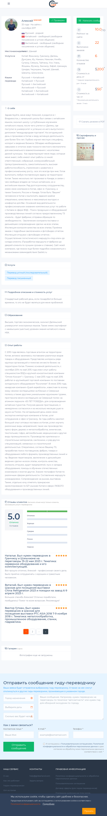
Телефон (78, 729)
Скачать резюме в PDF (89, 121)
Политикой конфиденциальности (25, 804)
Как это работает (11, 781)
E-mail (42, 729)
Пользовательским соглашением (76, 744)
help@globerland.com (40, 776)
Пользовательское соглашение (70, 783)
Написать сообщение (89, 20)
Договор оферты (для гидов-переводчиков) (76, 788)
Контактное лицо (13, 729)
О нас (6, 776)
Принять (88, 811)
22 (97, 42)
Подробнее (48, 804)
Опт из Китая (9, 790)
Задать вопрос (36, 781)
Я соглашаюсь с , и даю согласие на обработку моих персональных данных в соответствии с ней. (73, 748)
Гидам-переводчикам (13, 785)
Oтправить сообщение (18, 746)
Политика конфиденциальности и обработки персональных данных (77, 777)
